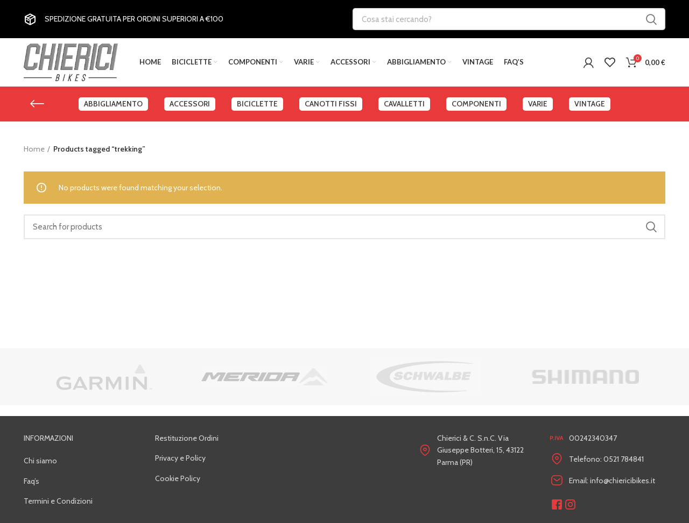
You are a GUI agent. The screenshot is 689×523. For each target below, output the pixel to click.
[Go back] (37, 103)
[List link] (81, 461)
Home (34, 149)
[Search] (344, 226)
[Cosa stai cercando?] (509, 19)
